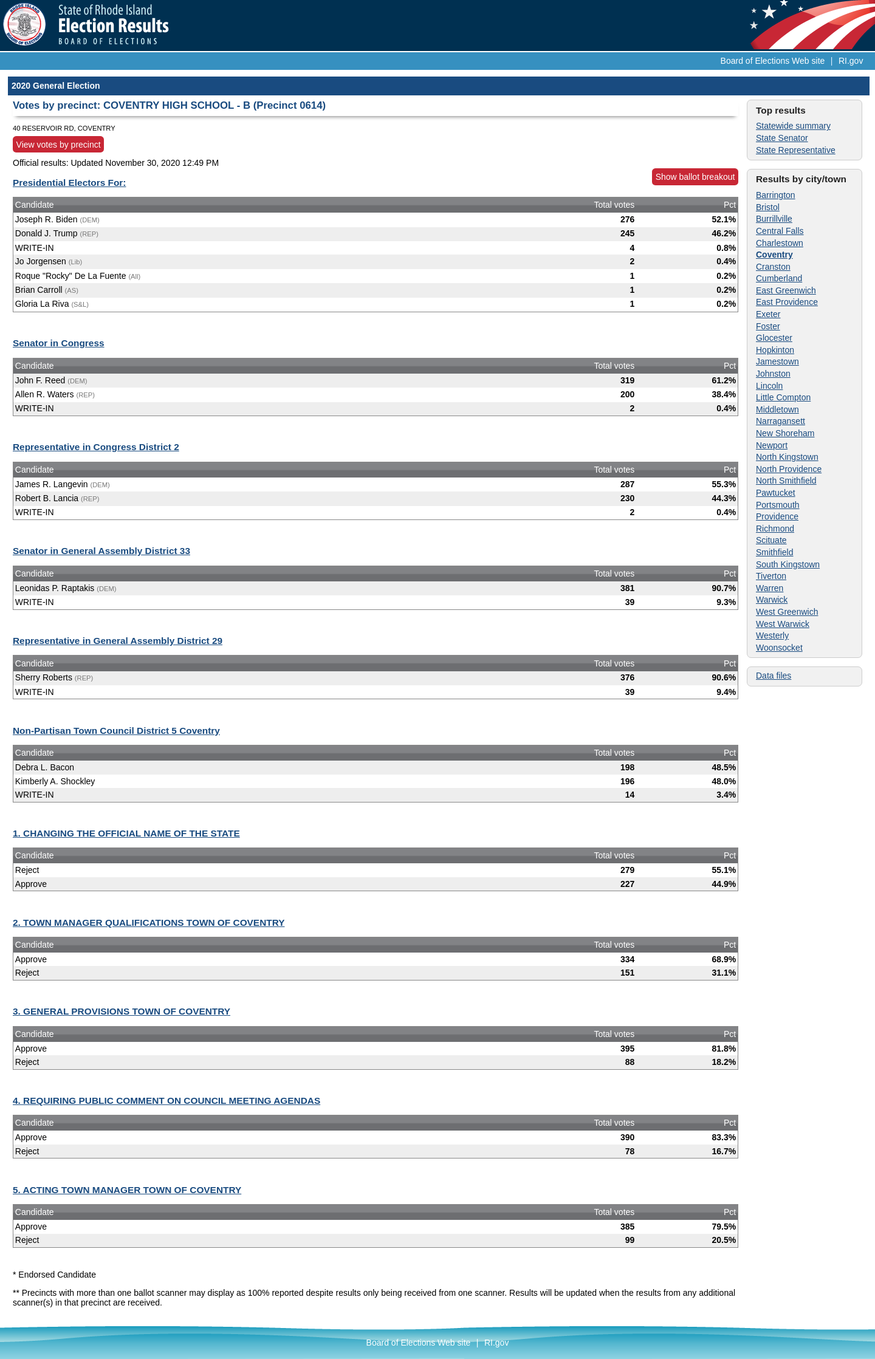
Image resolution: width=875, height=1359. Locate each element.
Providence (777, 516)
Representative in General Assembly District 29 (117, 640)
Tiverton (771, 576)
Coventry (774, 254)
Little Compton (783, 397)
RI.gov (851, 61)
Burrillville (774, 219)
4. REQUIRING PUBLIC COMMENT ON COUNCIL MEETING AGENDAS (166, 1100)
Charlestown (779, 243)
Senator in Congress (59, 343)
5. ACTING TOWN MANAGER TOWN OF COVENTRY (127, 1190)
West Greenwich (787, 612)
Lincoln (769, 386)
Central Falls (780, 231)
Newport (771, 445)
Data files (773, 675)
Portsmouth (778, 505)
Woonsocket (779, 647)
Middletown (777, 409)
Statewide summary (793, 126)
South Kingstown (788, 564)
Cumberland (779, 278)
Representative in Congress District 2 (96, 447)
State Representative (796, 150)
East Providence (787, 302)
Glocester (774, 338)
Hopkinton (775, 350)
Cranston (773, 267)
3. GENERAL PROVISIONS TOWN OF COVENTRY (121, 1011)
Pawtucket (775, 493)
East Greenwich (786, 290)
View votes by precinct (58, 144)
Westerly (772, 635)
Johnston (773, 373)
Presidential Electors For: (69, 182)
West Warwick (782, 624)
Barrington (775, 195)
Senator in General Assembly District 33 (101, 551)
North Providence (789, 469)
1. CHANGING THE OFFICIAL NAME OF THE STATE (126, 833)
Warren (769, 588)
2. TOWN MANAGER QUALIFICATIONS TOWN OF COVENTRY (148, 922)
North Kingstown (787, 457)
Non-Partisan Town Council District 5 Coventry (116, 730)
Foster (768, 326)
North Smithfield (786, 480)
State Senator (782, 138)
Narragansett (780, 421)
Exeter (768, 314)
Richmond (775, 528)
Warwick (771, 599)
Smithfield (774, 552)
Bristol (768, 207)
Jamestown (777, 361)
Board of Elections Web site (773, 61)
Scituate (771, 540)
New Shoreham (785, 433)
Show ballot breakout (695, 177)
